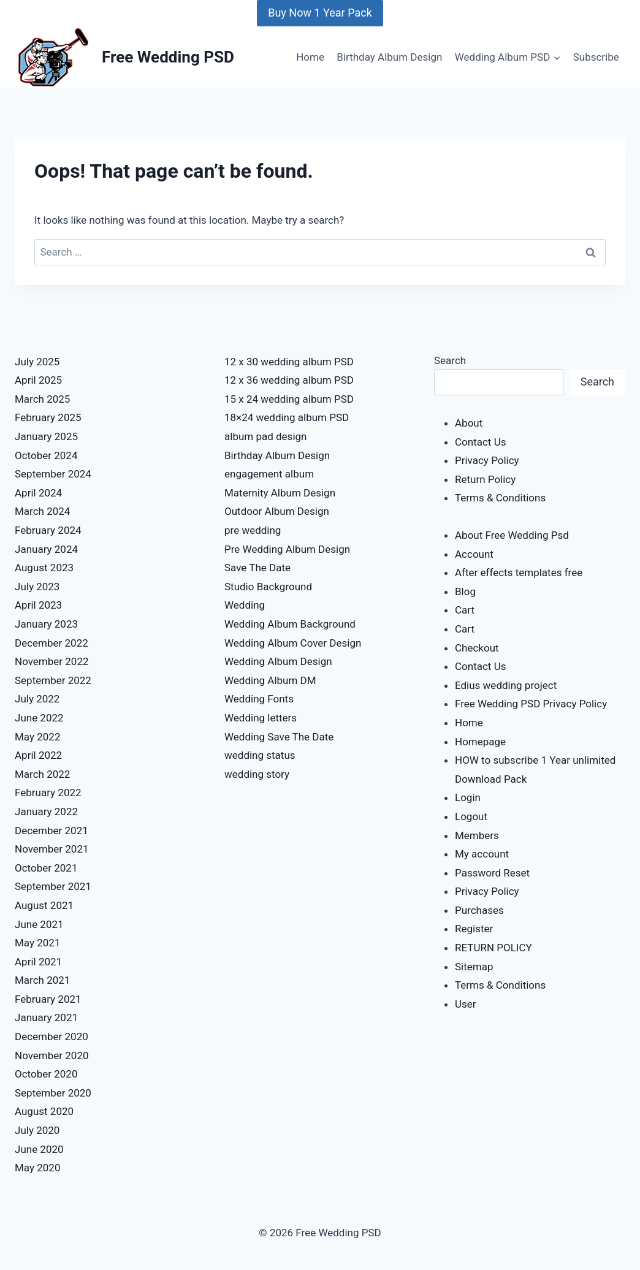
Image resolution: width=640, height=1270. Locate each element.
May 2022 (37, 737)
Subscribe (596, 57)
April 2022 (38, 755)
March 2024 (42, 511)
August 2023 (44, 567)
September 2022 (53, 680)
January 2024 (46, 549)
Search (450, 360)
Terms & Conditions (500, 498)
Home (310, 57)
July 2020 (37, 1130)
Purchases (479, 910)
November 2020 (52, 1055)
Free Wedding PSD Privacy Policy (531, 704)
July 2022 (37, 699)
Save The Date (257, 567)
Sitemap (474, 966)
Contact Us (480, 442)
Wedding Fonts (259, 699)
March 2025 (42, 399)
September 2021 (53, 886)
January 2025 (46, 436)
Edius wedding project (506, 685)
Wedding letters (260, 718)
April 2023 (38, 605)
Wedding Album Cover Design (292, 643)
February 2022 (48, 792)
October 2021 (46, 868)
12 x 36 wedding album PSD (289, 380)
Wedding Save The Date (278, 737)
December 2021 (51, 830)
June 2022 (39, 718)
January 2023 (46, 624)
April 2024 (38, 493)
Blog (465, 591)
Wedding (244, 605)
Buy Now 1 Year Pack (320, 12)
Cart (464, 610)
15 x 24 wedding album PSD (289, 399)
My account (482, 854)
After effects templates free (518, 572)
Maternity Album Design (279, 493)
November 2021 (52, 849)
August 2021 (44, 905)
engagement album (269, 474)
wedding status (259, 755)
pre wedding (252, 530)
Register (474, 928)
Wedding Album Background (290, 624)
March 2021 (42, 980)
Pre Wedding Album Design (287, 549)
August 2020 (44, 1111)
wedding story (256, 774)
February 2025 (48, 417)
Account (474, 554)
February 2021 (48, 999)
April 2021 (38, 962)
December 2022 (51, 643)
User (465, 1004)
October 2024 (46, 455)
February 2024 (48, 530)
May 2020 (37, 1168)
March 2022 (42, 774)
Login (468, 797)
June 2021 (39, 924)
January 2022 (46, 811)
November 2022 (52, 661)
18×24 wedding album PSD (286, 417)
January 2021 (46, 1017)
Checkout (477, 648)
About (468, 423)
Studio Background (268, 586)
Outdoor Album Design (276, 511)
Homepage (480, 742)
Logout (471, 816)
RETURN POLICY (493, 947)
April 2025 (38, 380)
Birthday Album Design (389, 57)
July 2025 (37, 362)
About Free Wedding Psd (512, 535)
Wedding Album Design (278, 661)
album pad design (265, 436)
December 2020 (51, 1036)
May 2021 (37, 943)
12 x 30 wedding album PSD (289, 362)
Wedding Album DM (270, 680)
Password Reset (492, 873)
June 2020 (39, 1149)
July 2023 (37, 586)
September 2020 (53, 1093)
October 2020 (46, 1074)
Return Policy (485, 479)
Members (477, 835)
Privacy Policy (487, 460)
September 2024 (53, 474)
